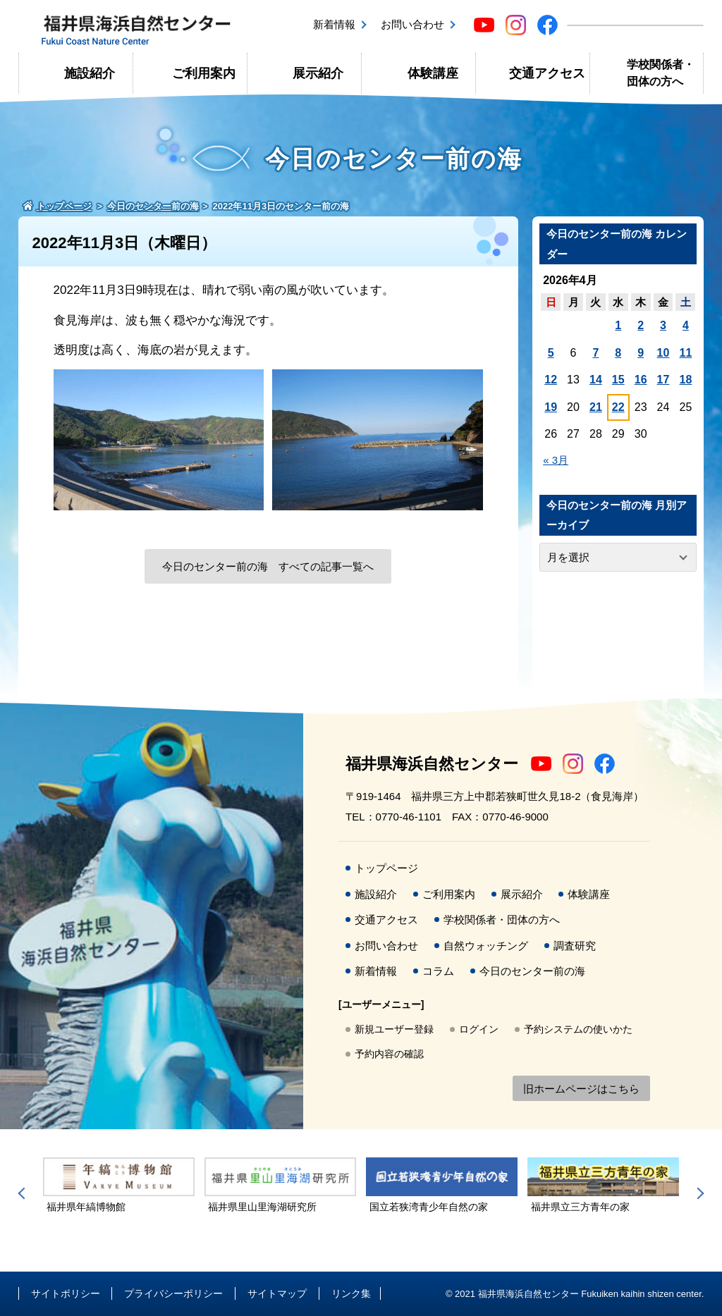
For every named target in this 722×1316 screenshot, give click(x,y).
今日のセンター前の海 (532, 971)
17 (663, 380)
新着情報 (334, 24)
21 (595, 407)
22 (618, 407)
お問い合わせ (412, 24)
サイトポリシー (65, 1293)
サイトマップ (277, 1293)
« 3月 (555, 460)
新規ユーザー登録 (394, 1029)
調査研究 (574, 946)
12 (550, 380)
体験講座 (433, 73)
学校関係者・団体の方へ (661, 73)
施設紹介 (89, 73)
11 (686, 353)
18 (686, 380)
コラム (438, 971)
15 (618, 380)
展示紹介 (318, 73)
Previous (24, 1193)
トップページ (386, 868)
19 (550, 407)
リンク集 (351, 1293)
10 (663, 353)
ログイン (478, 1029)
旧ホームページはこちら (581, 1089)
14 (595, 380)
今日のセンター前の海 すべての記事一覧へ (268, 566)
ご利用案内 (203, 73)
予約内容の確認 (389, 1053)
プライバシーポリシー (173, 1293)
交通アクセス (547, 73)
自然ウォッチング (485, 946)
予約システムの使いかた (578, 1029)
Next (698, 1193)
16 (641, 380)
